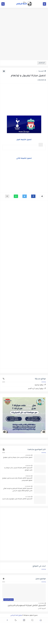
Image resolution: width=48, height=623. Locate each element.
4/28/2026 (28, 465)
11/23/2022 (41, 603)
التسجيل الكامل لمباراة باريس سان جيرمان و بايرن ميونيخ (18, 469)
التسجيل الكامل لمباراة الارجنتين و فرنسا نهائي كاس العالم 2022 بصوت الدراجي (17, 490)
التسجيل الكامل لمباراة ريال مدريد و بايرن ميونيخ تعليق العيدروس (17, 479)
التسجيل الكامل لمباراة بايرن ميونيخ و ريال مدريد (17, 499)
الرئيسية (42, 71)
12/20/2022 (28, 486)
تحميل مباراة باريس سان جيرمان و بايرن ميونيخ (17, 457)
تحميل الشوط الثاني (24, 158)
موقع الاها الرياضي (16, 615)
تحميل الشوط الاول (24, 140)
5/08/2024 (28, 476)
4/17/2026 (28, 496)
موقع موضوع (39, 385)
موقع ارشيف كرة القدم (35, 388)
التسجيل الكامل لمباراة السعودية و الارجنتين (27, 606)
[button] (33, 196)
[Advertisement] (24, 33)
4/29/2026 (28, 455)
